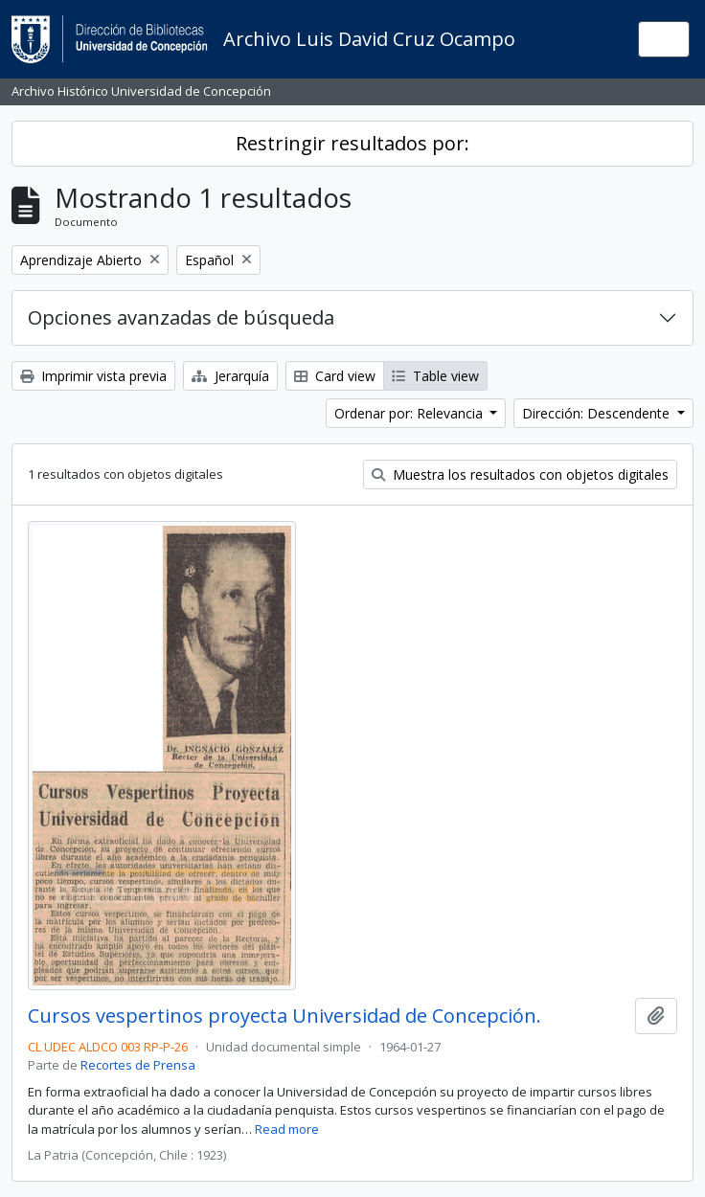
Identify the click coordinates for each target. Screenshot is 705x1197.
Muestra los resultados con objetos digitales (520, 474)
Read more (287, 1129)
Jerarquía (230, 376)
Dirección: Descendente (597, 413)
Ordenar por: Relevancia (410, 413)
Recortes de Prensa (137, 1064)
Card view (334, 376)
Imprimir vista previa (93, 376)
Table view (435, 376)
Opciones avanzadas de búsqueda (181, 317)
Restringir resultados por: (352, 143)
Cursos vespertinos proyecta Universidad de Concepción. (284, 1016)
